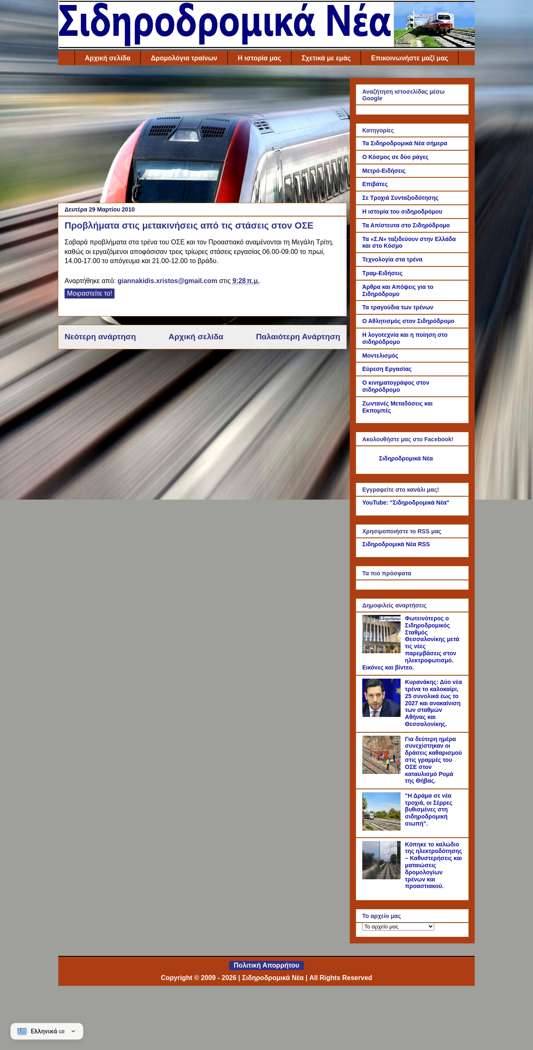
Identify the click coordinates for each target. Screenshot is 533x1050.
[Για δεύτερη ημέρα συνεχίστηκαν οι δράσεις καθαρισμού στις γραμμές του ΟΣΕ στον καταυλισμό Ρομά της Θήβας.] (382, 772)
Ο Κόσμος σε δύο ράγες (395, 157)
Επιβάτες (375, 184)
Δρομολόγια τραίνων (184, 58)
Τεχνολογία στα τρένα (392, 259)
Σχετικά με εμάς (326, 58)
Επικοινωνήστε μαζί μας (409, 58)
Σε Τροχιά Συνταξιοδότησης (400, 197)
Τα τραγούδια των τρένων (397, 307)
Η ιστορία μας (259, 58)
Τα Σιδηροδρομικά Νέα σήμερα (404, 143)
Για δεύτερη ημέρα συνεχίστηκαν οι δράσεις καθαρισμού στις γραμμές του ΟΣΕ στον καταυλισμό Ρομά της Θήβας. (433, 760)
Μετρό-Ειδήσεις (384, 170)
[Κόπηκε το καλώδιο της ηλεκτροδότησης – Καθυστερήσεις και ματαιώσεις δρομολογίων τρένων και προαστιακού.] (382, 877)
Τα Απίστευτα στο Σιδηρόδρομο (406, 225)
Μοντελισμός (380, 355)
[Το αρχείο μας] (398, 927)
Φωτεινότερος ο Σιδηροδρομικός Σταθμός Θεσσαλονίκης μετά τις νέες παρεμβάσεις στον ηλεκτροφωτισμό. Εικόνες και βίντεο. (410, 643)
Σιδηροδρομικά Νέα (406, 458)
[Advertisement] (202, 136)
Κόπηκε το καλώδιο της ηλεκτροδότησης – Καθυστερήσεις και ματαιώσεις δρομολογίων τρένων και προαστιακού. (433, 865)
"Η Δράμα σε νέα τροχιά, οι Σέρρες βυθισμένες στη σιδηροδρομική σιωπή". (429, 809)
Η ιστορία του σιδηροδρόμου (402, 211)
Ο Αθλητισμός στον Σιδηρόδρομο (408, 321)
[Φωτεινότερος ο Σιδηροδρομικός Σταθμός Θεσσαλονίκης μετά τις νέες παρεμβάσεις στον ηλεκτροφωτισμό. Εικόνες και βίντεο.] (382, 651)
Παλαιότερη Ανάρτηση (298, 336)
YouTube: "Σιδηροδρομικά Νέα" (405, 502)
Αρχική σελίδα (108, 58)
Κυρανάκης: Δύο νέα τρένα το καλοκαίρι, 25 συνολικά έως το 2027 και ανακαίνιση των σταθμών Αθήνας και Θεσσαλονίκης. (433, 703)
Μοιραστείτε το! (89, 293)
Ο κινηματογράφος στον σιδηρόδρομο (395, 386)
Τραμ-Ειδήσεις (382, 273)
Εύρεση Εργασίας (387, 369)
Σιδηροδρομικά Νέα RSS (396, 544)
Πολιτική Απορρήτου (266, 965)
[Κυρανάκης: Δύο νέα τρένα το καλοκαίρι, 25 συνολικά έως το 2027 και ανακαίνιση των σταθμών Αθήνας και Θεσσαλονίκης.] (382, 715)
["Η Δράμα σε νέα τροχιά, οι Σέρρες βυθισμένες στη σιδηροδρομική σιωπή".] (382, 828)
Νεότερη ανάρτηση (100, 336)
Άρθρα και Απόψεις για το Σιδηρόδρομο (397, 290)
